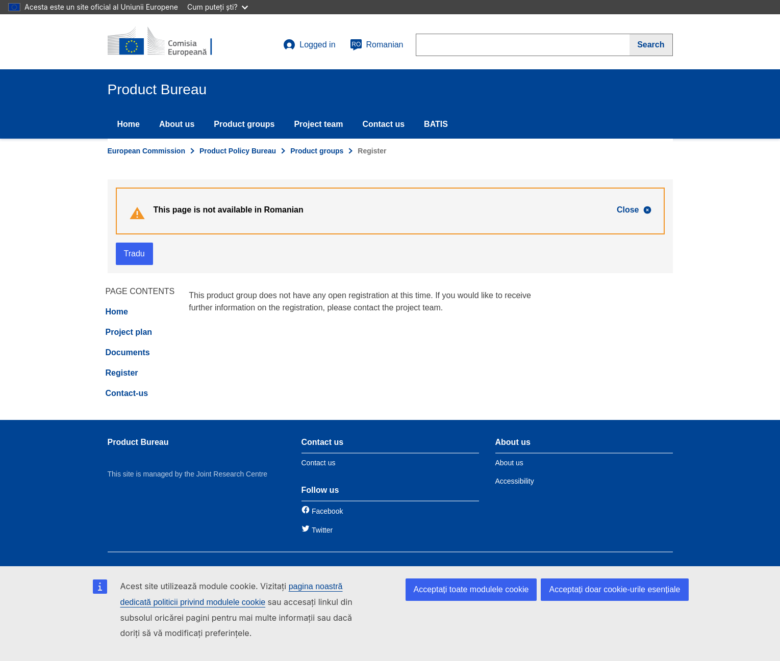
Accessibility (514, 481)
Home (128, 124)
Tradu (134, 253)
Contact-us (127, 393)
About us (176, 124)
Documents (128, 352)
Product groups (244, 124)
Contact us (383, 124)
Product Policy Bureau (237, 151)
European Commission (146, 151)
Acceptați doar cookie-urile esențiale (614, 589)
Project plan (129, 332)
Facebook (327, 511)
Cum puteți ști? (217, 7)
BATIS (436, 124)
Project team (318, 124)
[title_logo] (169, 42)
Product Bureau (138, 442)
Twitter (322, 530)
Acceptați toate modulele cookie (471, 589)
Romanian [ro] (377, 45)
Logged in (309, 45)
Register (122, 372)
